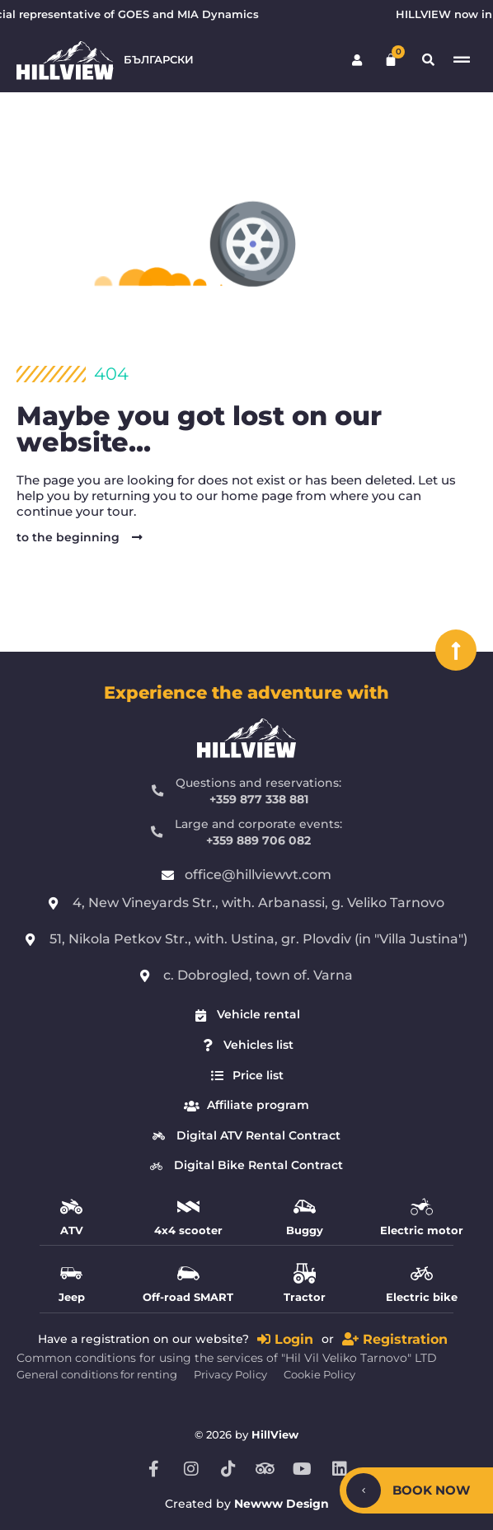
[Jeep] (71, 1273)
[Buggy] (304, 1206)
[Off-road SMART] (188, 1273)
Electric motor (421, 1230)
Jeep (72, 1297)
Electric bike (422, 1297)
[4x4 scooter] (188, 1206)
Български (159, 60)
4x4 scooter (188, 1230)
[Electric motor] (422, 1206)
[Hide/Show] (363, 1490)
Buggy (304, 1230)
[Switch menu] (461, 60)
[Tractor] (304, 1273)
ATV (71, 1230)
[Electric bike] (422, 1273)
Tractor (305, 1297)
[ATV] (71, 1206)
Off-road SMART (188, 1297)
